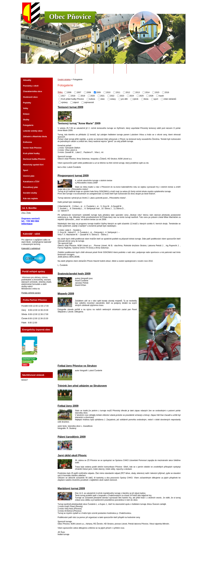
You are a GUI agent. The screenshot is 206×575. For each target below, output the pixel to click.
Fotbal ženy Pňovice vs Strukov (77, 365)
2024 (132, 96)
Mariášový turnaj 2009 (71, 488)
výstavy (64, 102)
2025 (141, 96)
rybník (135, 99)
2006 (69, 92)
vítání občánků (170, 99)
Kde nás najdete (30, 198)
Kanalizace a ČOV (31, 182)
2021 (102, 96)
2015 (157, 92)
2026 (151, 96)
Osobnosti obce (30, 97)
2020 (92, 96)
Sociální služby (30, 193)
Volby (25, 108)
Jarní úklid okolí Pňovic (72, 455)
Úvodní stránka (64, 69)
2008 (89, 92)
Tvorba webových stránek (116, 566)
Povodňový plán (30, 187)
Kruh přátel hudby (31, 153)
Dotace (26, 114)
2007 (79, 92)
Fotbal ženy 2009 (68, 405)
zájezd (76, 102)
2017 (63, 96)
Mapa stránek (126, 563)
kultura (92, 99)
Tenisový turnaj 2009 (70, 107)
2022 (112, 96)
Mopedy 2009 (66, 293)
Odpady (120, 69)
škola (146, 99)
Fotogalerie (28, 125)
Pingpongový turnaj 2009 (73, 175)
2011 (118, 92)
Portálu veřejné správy (31, 293)
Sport (25, 170)
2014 (147, 92)
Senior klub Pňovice (32, 148)
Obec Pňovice (70, 17)
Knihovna (27, 142)
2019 (83, 96)
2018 (73, 96)
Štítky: (60, 92)
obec (103, 99)
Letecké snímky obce (32, 131)
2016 (167, 92)
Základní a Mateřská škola (35, 136)
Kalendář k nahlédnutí (30, 248)
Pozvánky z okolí (30, 86)
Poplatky (27, 103)
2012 (128, 92)
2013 (138, 92)
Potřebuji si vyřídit (140, 69)
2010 (108, 92)
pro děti (124, 99)
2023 (122, 96)
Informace (27, 223)
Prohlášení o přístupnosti (144, 563)
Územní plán (28, 176)
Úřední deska (103, 69)
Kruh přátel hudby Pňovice (72, 99)
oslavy (113, 99)
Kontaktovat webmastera (108, 563)
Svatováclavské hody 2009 (74, 273)
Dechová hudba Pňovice (34, 159)
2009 (98, 92)
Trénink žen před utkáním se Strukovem (82, 385)
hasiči (161, 96)
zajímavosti (89, 102)
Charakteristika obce (32, 91)
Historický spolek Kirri (33, 165)
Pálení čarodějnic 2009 (72, 436)
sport (156, 99)
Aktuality (27, 80)
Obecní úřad (84, 69)
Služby (26, 120)
